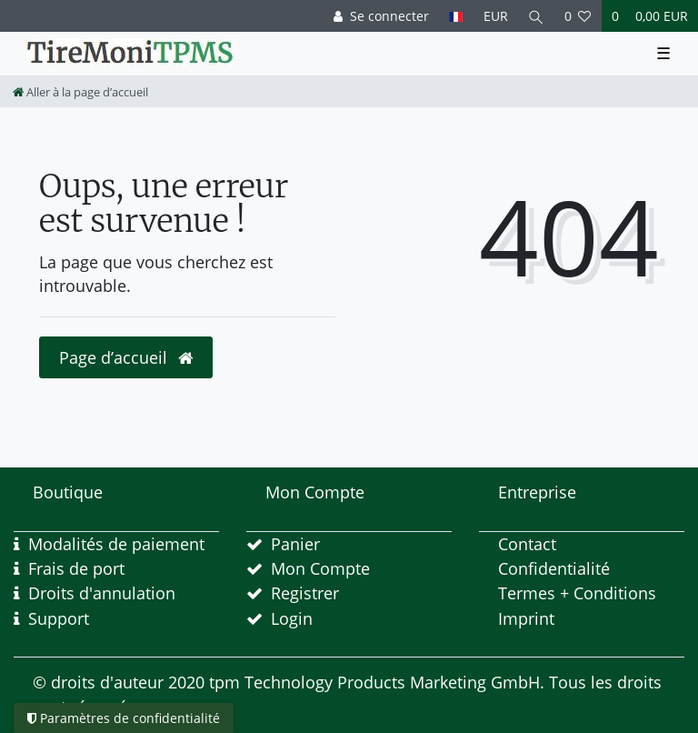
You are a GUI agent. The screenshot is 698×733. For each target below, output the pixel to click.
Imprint (526, 618)
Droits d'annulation (101, 593)
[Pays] (456, 16)
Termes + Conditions (577, 593)
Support (58, 618)
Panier (295, 544)
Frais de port (76, 568)
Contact (527, 544)
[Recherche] (536, 16)
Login (292, 618)
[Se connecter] (381, 16)
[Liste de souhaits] (578, 16)
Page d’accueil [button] (126, 357)
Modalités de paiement (116, 544)
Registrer (305, 593)
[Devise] (495, 16)
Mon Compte (320, 568)
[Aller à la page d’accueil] (80, 92)
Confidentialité (554, 568)
